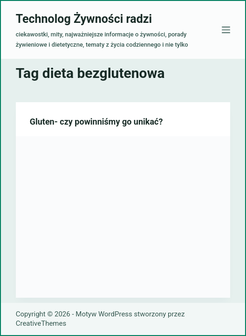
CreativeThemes (41, 323)
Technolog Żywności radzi (84, 19)
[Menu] (226, 30)
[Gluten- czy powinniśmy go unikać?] (123, 216)
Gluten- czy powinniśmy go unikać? (96, 121)
